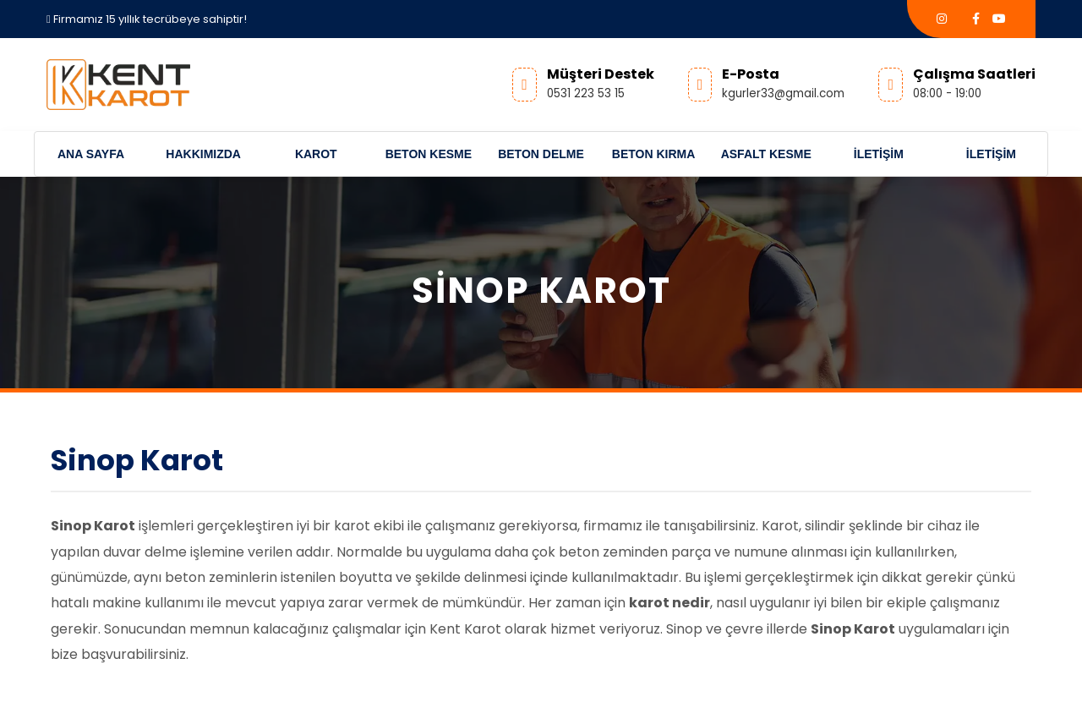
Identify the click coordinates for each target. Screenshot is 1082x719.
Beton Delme (541, 154)
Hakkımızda (203, 154)
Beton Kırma (654, 154)
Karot (316, 154)
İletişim (879, 154)
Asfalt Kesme (766, 154)
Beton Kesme (428, 154)
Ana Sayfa (90, 154)
